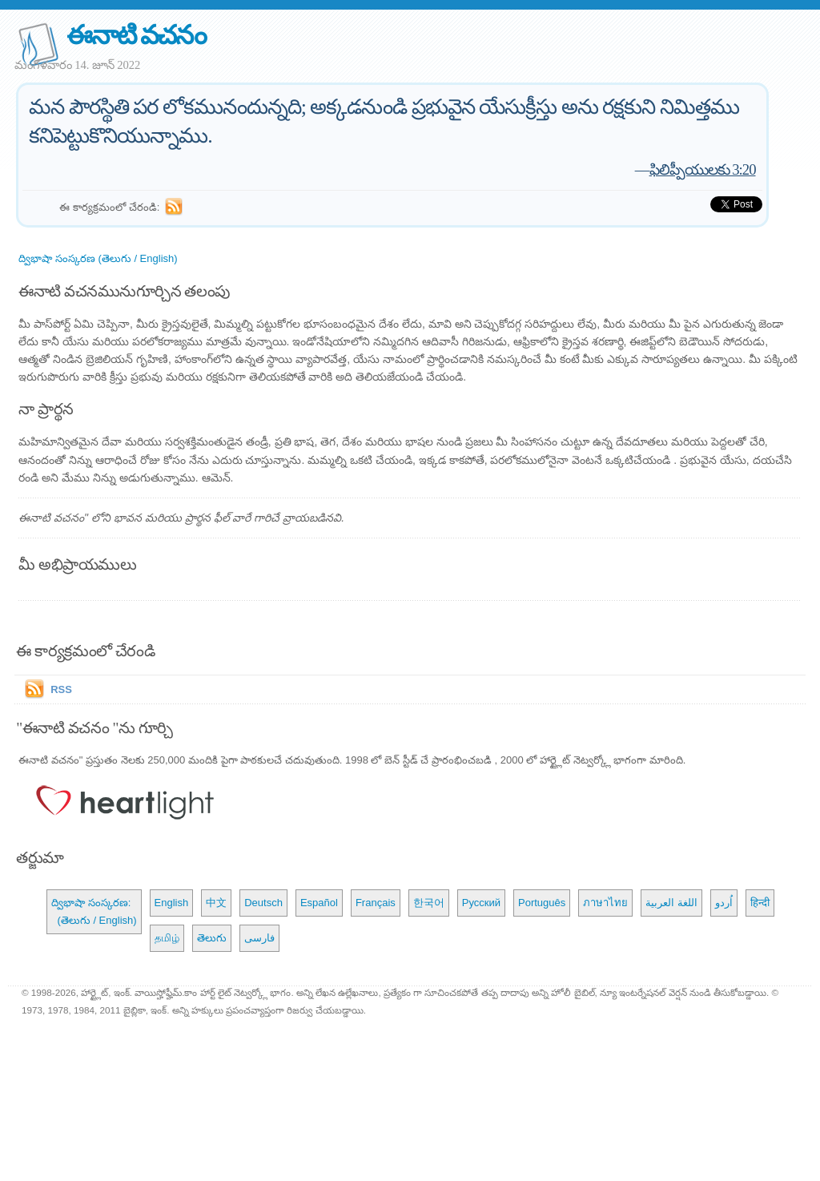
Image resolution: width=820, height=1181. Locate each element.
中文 (216, 903)
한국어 (428, 903)
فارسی (259, 938)
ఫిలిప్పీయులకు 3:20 (702, 169)
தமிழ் (167, 938)
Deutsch (263, 903)
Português (541, 903)
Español (319, 903)
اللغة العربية (671, 903)
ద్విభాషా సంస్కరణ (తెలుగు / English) (97, 258)
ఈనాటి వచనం (135, 35)
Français (376, 903)
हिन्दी (760, 903)
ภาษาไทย (605, 903)
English (172, 903)
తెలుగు (212, 938)
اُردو (724, 903)
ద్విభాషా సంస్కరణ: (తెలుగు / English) (93, 911)
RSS (61, 689)
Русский (481, 903)
